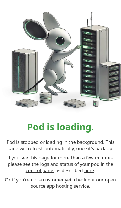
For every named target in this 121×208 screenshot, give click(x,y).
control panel (40, 170)
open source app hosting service (73, 183)
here (89, 170)
